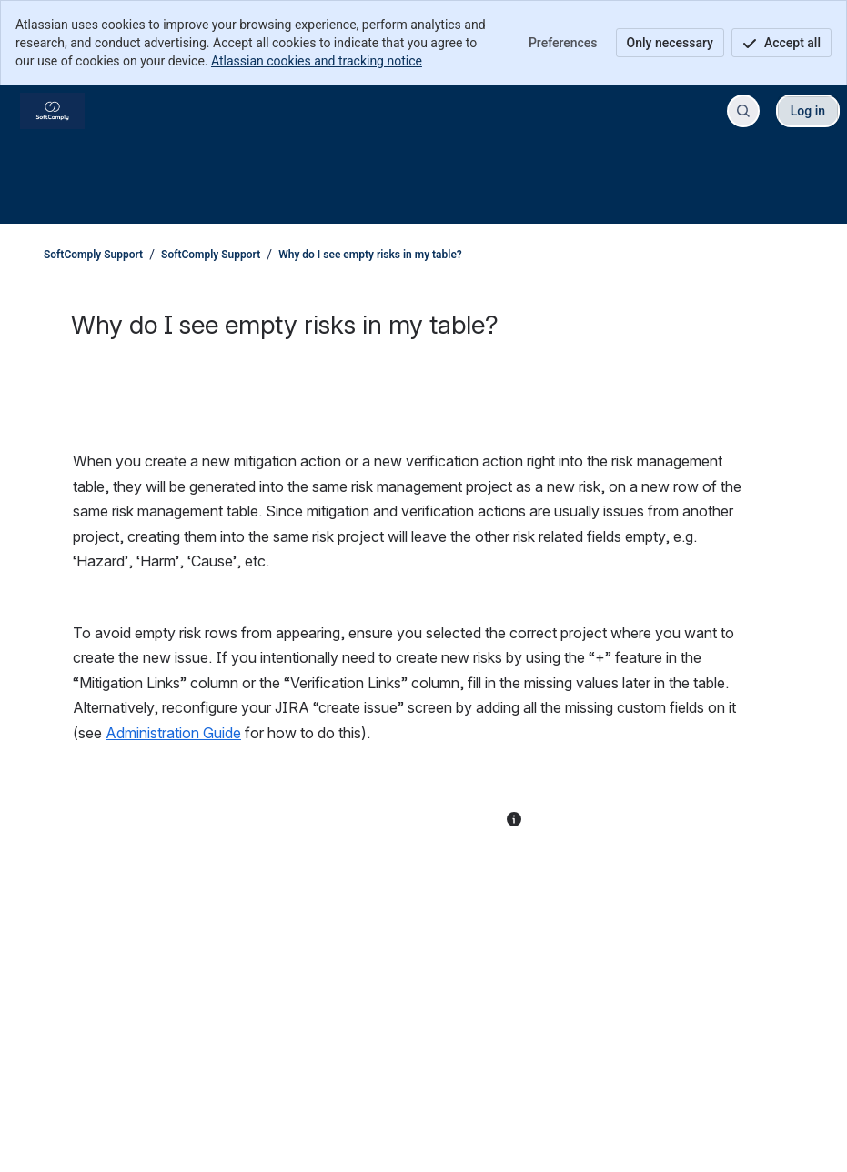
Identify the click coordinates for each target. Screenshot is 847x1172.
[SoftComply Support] (52, 111)
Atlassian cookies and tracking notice (316, 61)
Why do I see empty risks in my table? (370, 254)
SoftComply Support (93, 254)
